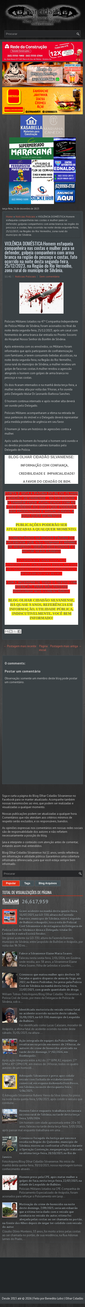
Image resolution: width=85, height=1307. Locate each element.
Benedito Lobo (54, 1298)
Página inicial (43, 648)
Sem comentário (49, 276)
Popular (11, 883)
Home (9, 216)
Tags (27, 883)
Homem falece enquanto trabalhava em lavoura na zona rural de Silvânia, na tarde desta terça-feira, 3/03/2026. (50, 1114)
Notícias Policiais (25, 216)
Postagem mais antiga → (65, 646)
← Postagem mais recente (20, 646)
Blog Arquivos (48, 883)
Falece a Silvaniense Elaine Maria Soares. (46, 953)
